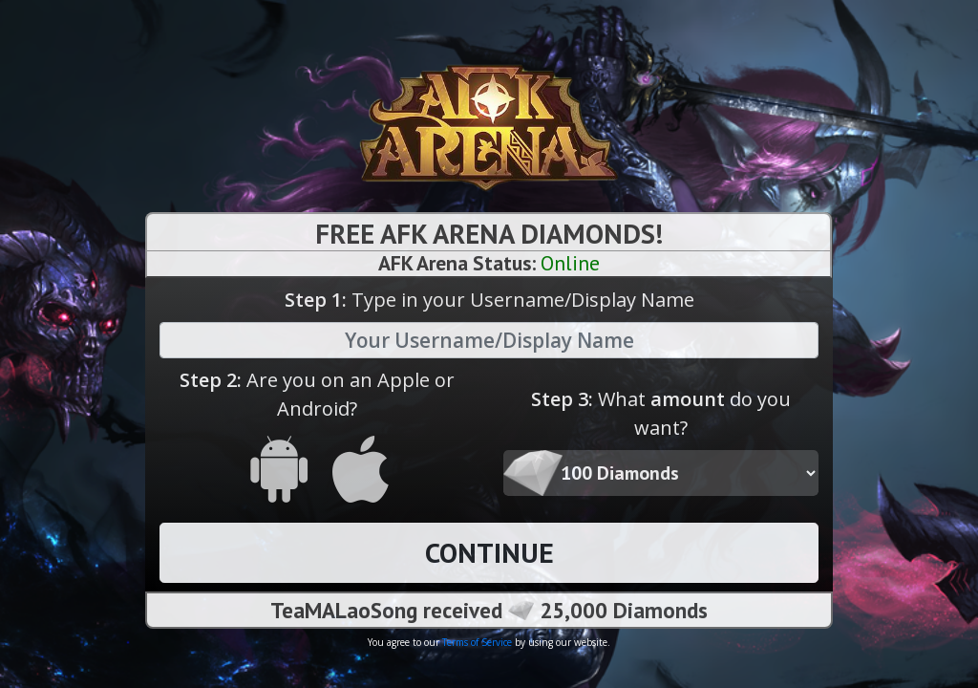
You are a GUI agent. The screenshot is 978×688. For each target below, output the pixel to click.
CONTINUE (489, 552)
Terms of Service (477, 642)
